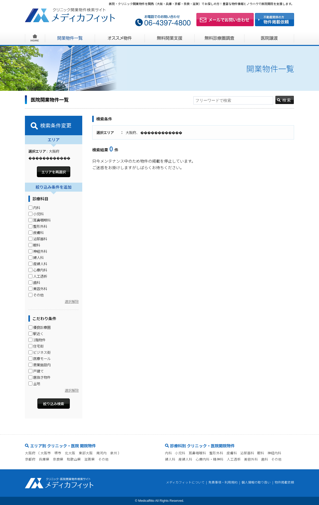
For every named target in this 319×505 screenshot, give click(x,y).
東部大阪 (86, 452)
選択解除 (72, 301)
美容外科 (251, 459)
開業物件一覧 (70, 38)
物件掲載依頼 (284, 482)
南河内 (101, 452)
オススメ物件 (120, 38)
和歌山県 (74, 459)
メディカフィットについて (185, 482)
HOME (35, 38)
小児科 (180, 452)
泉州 (113, 452)
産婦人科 (185, 459)
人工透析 (234, 459)
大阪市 (45, 452)
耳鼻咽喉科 (197, 452)
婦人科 (170, 459)
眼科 (260, 452)
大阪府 (30, 452)
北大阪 (70, 452)
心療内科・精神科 (210, 459)
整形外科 (216, 452)
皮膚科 (232, 452)
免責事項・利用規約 (223, 482)
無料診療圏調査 (219, 38)
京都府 (30, 459)
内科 (168, 452)
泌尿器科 (247, 452)
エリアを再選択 (53, 171)
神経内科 (274, 452)
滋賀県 (89, 459)
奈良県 (58, 459)
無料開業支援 (170, 38)
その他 (103, 459)
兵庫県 (44, 459)
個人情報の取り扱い (256, 482)
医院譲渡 (269, 38)
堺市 (57, 452)
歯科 (264, 459)
